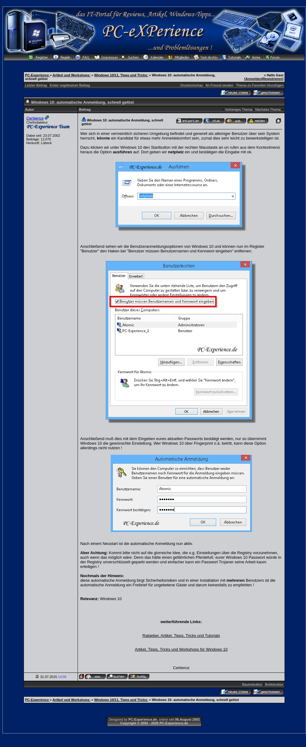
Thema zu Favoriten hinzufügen (260, 85)
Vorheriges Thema (238, 109)
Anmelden (253, 79)
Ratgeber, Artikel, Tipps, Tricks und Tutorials (181, 635)
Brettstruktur (274, 684)
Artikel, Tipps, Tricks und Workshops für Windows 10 (181, 649)
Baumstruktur (252, 684)
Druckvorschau (192, 85)
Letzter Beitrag (36, 85)
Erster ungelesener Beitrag (70, 85)
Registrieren (272, 79)
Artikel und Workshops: (71, 75)
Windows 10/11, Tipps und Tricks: (121, 75)
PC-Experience (37, 75)
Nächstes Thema (268, 109)
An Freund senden (219, 85)
